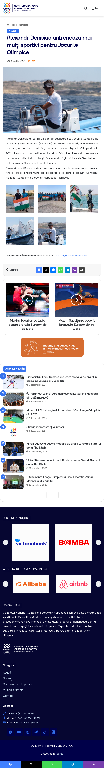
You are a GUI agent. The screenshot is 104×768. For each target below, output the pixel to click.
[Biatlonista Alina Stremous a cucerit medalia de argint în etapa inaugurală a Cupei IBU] (13, 382)
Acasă (12, 24)
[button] (5, 542)
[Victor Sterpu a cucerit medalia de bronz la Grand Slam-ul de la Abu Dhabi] (13, 466)
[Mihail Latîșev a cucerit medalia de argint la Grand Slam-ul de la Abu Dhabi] (13, 449)
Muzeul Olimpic (13, 690)
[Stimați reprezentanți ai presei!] (13, 432)
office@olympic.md (28, 722)
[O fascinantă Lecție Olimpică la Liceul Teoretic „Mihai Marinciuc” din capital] (13, 482)
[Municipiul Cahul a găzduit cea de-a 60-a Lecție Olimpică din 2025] (13, 416)
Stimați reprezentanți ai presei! (45, 427)
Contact (8, 696)
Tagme (59, 753)
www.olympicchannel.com (71, 255)
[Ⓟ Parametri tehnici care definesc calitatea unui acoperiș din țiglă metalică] (13, 399)
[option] (30, 542)
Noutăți (23, 24)
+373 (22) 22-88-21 (28, 718)
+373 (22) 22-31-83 (22, 713)
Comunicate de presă (17, 684)
